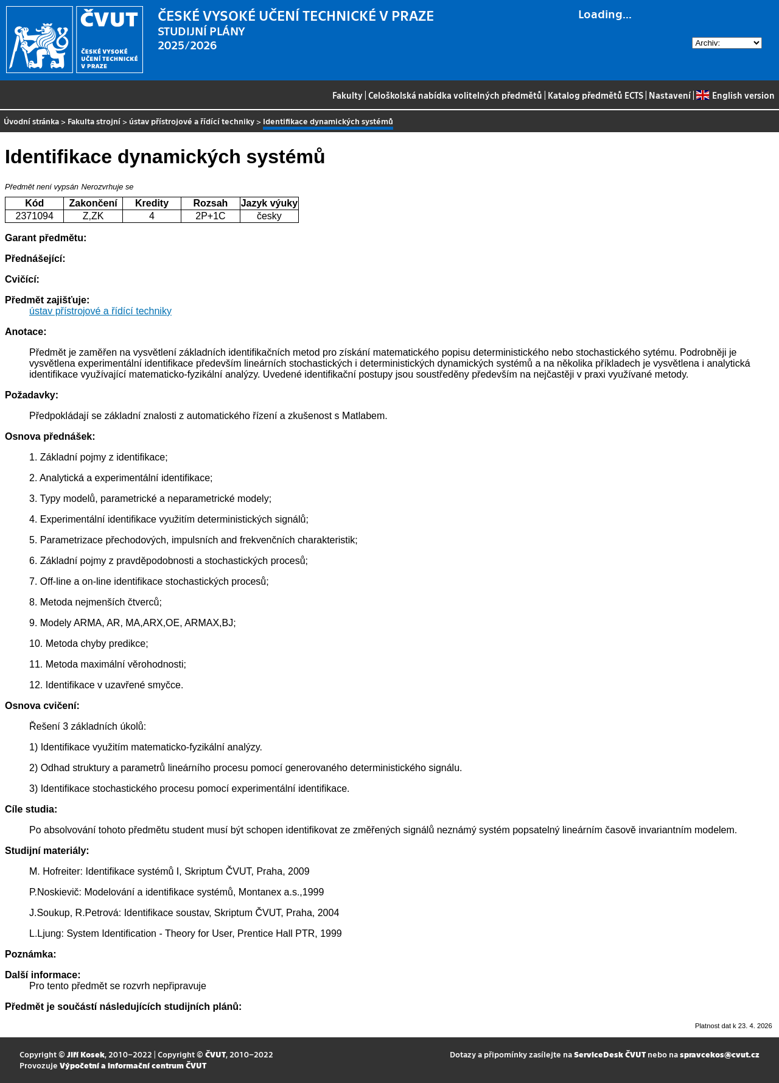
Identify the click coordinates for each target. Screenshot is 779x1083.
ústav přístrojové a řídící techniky (191, 120)
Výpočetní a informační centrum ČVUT (133, 1065)
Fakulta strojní (94, 120)
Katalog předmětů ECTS (595, 95)
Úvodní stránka (31, 120)
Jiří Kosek (86, 1054)
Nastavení (670, 95)
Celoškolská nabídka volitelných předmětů (455, 95)
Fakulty (347, 95)
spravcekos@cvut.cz (720, 1054)
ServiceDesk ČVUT (610, 1054)
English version (735, 95)
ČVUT (215, 1054)
